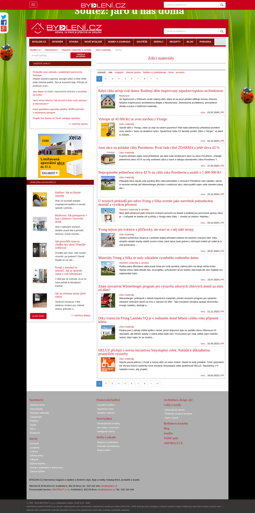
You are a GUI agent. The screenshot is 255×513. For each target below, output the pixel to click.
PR (222, 112)
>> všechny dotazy (80, 315)
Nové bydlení (104, 418)
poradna (180, 72)
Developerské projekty (108, 423)
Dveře (33, 425)
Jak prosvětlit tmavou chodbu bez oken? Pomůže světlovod (70, 244)
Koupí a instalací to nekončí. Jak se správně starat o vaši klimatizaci (68, 270)
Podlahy (34, 420)
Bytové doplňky (38, 463)
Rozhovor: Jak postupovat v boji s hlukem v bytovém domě (71, 218)
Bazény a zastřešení (107, 442)
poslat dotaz (38, 316)
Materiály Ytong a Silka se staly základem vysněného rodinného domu (148, 258)
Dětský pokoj (36, 455)
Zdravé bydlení (37, 471)
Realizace (124, 95)
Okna (32, 428)
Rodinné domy (37, 405)
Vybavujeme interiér (175, 409)
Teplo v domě (171, 417)
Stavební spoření (106, 412)
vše (110, 72)
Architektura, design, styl (178, 399)
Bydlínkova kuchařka (176, 423)
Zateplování (36, 417)
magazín (119, 72)
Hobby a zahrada (106, 437)
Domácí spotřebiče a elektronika (46, 467)
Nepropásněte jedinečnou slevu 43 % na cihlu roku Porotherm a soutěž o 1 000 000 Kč (159, 172)
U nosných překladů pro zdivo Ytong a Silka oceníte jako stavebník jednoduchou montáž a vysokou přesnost (155, 202)
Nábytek (34, 459)
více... (204, 112)
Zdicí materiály (161, 58)
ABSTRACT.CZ (173, 443)
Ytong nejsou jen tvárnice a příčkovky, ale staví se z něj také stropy (146, 229)
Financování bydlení (108, 399)
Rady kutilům (103, 450)
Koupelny (34, 447)
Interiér (33, 438)
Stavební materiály (39, 412)
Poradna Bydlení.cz (43, 182)
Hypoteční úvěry (105, 409)
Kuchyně (34, 443)
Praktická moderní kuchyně (178, 413)
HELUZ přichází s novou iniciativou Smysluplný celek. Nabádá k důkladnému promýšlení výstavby (154, 352)
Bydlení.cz (35, 50)
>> (157, 78)
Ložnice (34, 451)
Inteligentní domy (106, 431)
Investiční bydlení (106, 405)
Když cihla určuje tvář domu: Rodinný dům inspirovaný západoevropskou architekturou (160, 91)
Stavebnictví (51, 50)
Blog (166, 428)
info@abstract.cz (106, 489)
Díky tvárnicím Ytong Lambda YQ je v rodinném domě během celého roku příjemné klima (158, 320)
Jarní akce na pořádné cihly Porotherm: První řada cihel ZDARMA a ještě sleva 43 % (158, 148)
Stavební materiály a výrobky (134, 209)
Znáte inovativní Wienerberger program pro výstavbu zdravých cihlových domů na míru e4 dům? (160, 288)
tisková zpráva (133, 72)
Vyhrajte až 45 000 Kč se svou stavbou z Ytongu (132, 119)
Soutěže (168, 433)
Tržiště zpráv (171, 438)
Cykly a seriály (172, 404)
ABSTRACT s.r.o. (61, 489)
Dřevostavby (36, 409)
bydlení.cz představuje (154, 72)
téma (171, 72)
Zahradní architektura (108, 446)
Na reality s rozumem (108, 427)
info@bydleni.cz (109, 486)
